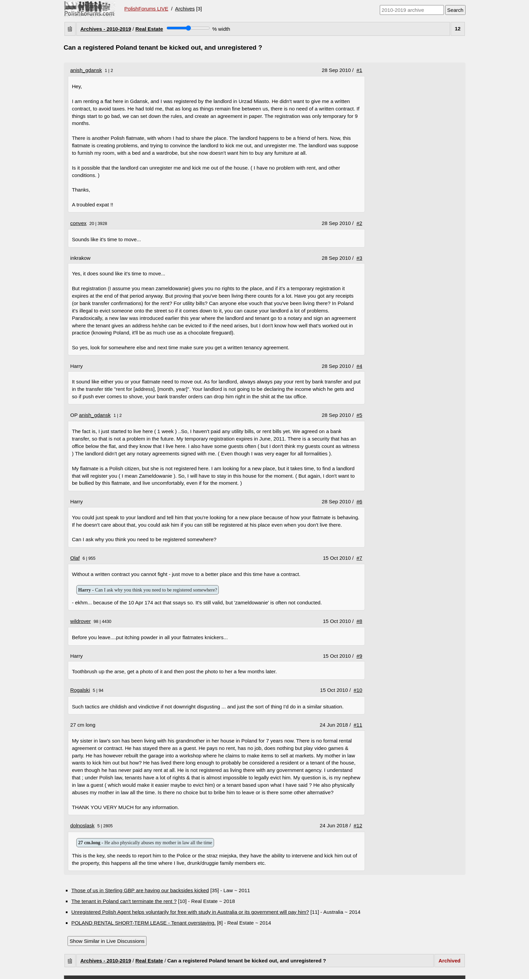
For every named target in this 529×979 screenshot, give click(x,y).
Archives (185, 8)
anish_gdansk (86, 70)
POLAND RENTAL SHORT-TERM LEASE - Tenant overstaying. (143, 923)
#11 (358, 725)
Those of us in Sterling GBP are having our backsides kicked (140, 890)
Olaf (75, 558)
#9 (359, 656)
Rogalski (80, 690)
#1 (359, 70)
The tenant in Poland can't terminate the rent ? (124, 901)
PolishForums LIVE (146, 8)
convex (78, 223)
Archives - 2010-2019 (105, 29)
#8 (359, 621)
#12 (358, 825)
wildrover (80, 621)
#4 (359, 366)
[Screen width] (188, 28)
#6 (359, 501)
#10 (358, 690)
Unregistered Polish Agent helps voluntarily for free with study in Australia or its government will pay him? (190, 912)
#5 (359, 415)
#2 (359, 223)
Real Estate (149, 29)
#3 (359, 258)
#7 (359, 558)
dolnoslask (82, 825)
